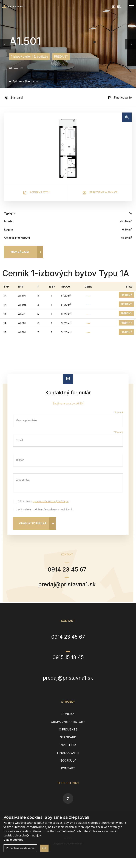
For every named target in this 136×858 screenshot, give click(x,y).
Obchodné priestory (68, 721)
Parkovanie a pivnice (99, 193)
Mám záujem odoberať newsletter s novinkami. (44, 509)
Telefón (20, 459)
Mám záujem (20, 251)
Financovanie (120, 97)
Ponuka (68, 714)
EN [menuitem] (119, 6)
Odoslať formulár (33, 523)
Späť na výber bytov (23, 81)
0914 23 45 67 (67, 569)
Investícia (68, 745)
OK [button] (44, 848)
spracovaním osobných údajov (51, 501)
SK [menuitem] (113, 6)
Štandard (13, 97)
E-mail (19, 440)
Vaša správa (23, 479)
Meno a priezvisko (26, 420)
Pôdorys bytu (36, 193)
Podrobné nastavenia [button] (20, 848)
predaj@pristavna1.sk (67, 584)
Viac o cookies (13, 839)
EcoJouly (68, 760)
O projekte (68, 729)
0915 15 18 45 (68, 657)
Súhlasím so (42, 501)
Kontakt (68, 768)
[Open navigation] (130, 6)
